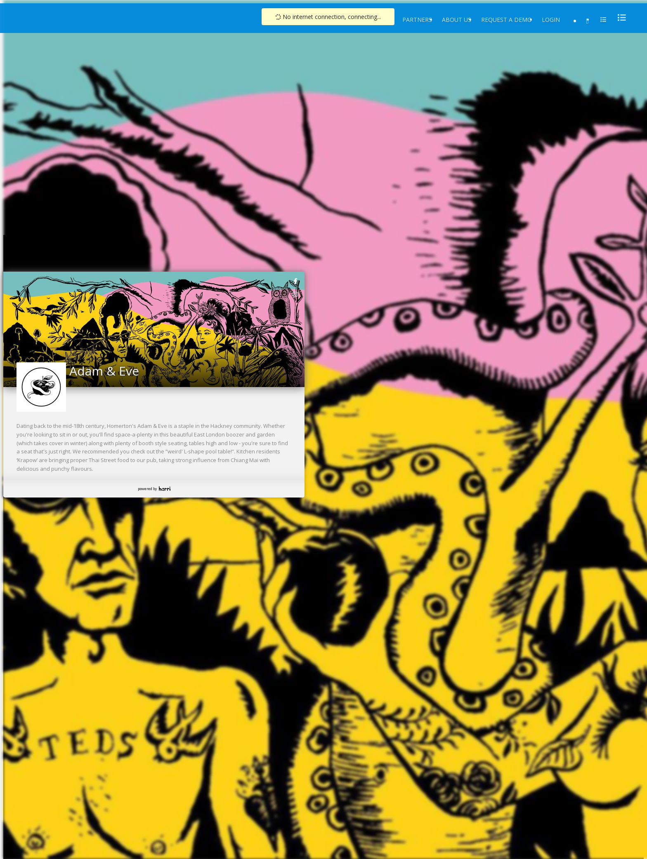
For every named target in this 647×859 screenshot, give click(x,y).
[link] (296, 281)
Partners (417, 19)
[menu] (619, 17)
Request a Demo (506, 19)
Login (551, 19)
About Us (456, 19)
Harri (164, 488)
